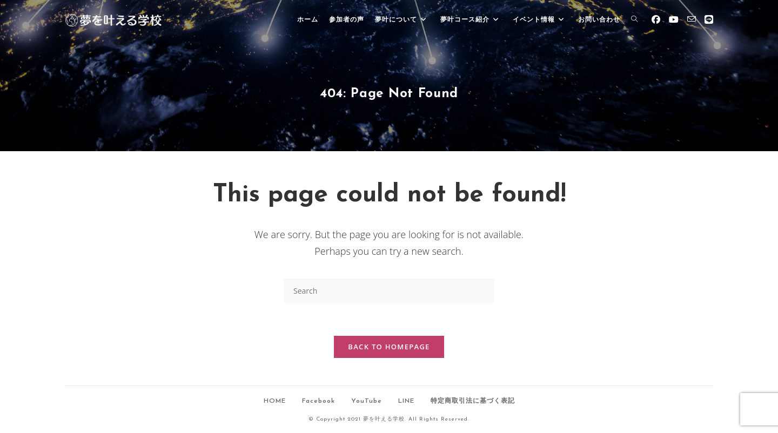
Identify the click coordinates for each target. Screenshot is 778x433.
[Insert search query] (389, 291)
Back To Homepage (389, 346)
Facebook (318, 401)
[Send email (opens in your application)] (691, 19)
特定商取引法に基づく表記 (473, 401)
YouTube (366, 401)
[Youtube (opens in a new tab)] (674, 19)
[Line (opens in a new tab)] (708, 19)
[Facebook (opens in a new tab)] (656, 19)
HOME (275, 401)
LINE (406, 401)
